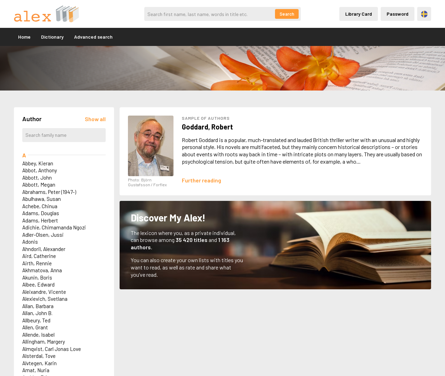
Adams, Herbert (40, 220)
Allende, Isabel (38, 334)
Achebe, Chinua (39, 206)
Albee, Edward (38, 284)
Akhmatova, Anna (42, 270)
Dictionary (52, 37)
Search (287, 14)
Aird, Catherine (39, 256)
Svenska (424, 14)
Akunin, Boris (37, 277)
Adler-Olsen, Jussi (43, 235)
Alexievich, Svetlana (44, 299)
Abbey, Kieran (37, 163)
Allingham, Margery (43, 341)
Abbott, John (37, 177)
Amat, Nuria (35, 370)
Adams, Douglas (40, 213)
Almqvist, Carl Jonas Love (51, 349)
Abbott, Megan (38, 184)
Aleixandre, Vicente (44, 292)
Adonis (30, 241)
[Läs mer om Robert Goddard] (201, 180)
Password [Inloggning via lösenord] (397, 14)
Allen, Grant (35, 327)
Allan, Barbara (38, 306)
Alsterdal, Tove (39, 356)
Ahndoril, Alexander (43, 249)
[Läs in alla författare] (95, 119)
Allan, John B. (37, 313)
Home (24, 37)
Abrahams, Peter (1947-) (49, 192)
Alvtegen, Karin (39, 363)
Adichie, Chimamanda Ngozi (54, 227)
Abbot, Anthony (39, 170)
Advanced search (93, 37)
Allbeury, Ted (36, 320)
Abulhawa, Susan (41, 199)
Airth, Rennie (37, 263)
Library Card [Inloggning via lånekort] (358, 14)
